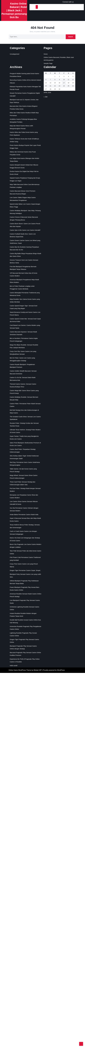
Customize (9, 1039)
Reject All (20, 1039)
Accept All (32, 1039)
